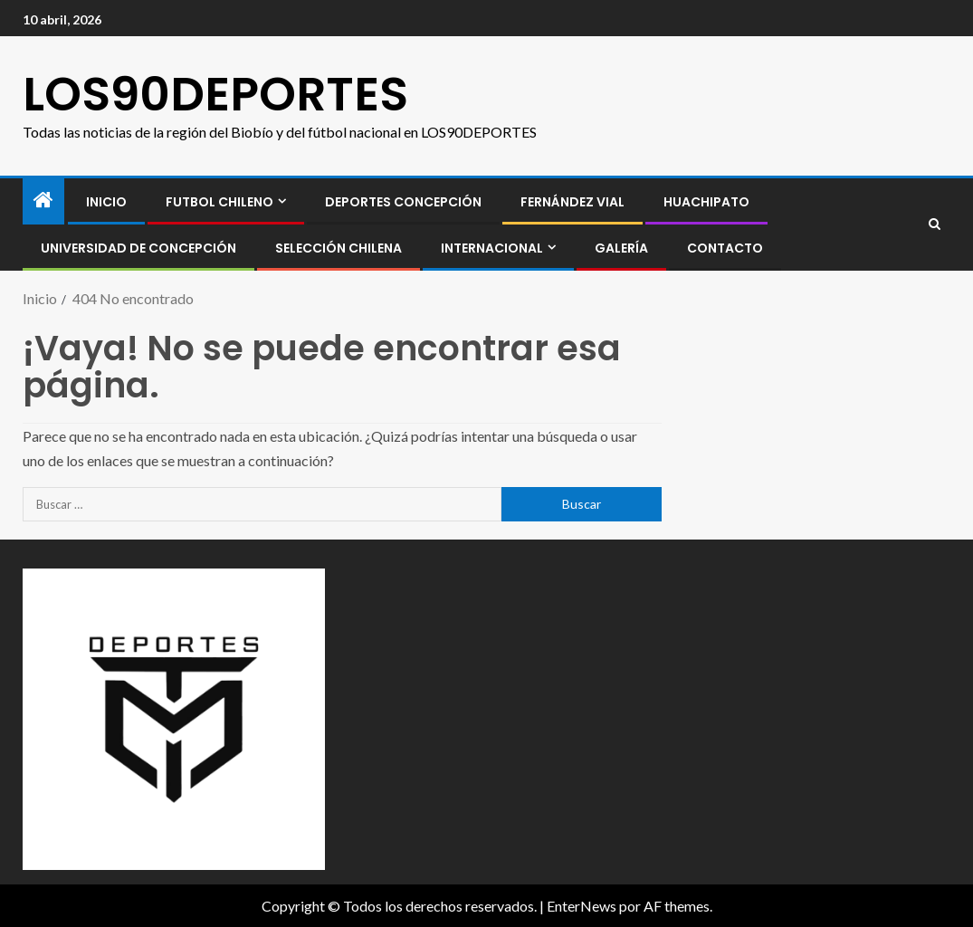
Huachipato (706, 202)
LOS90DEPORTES (215, 94)
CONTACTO (725, 248)
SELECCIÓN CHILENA (338, 248)
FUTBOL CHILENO (219, 202)
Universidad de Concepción (138, 248)
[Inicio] (43, 200)
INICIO (106, 202)
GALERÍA (621, 248)
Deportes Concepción (403, 202)
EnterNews (581, 905)
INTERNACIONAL (492, 248)
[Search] (934, 224)
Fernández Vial (572, 202)
